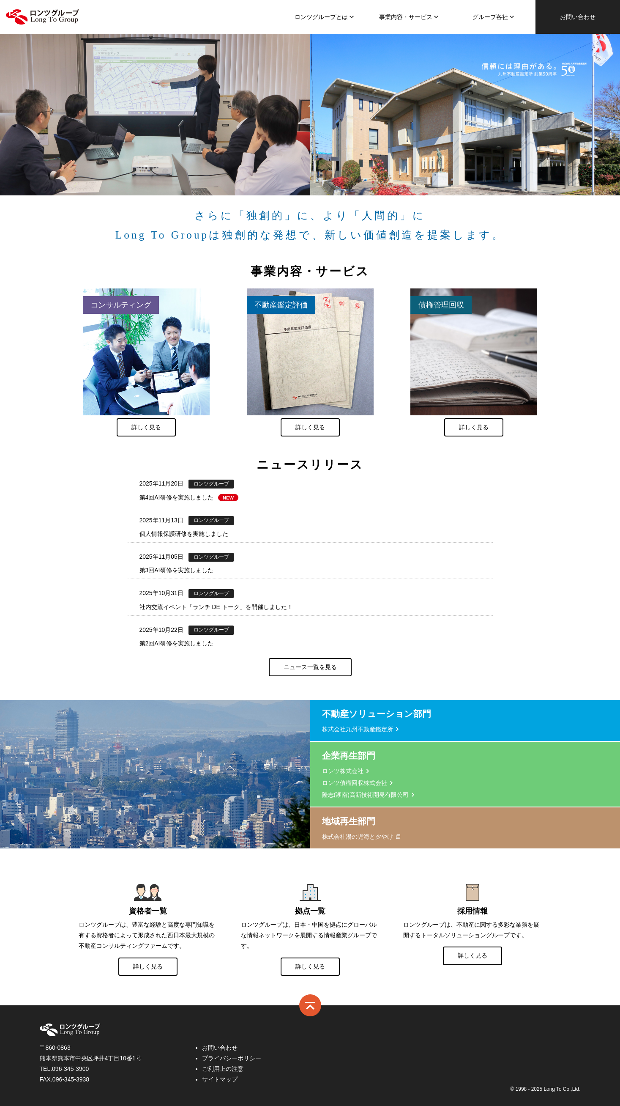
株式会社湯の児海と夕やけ (357, 836)
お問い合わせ (577, 17)
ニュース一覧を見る (310, 667)
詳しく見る (146, 427)
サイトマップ (220, 1079)
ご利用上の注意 (222, 1068)
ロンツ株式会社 (42, 17)
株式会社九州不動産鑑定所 (357, 729)
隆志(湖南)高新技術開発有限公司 (365, 794)
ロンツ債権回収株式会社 (354, 782)
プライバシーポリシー (231, 1058)
